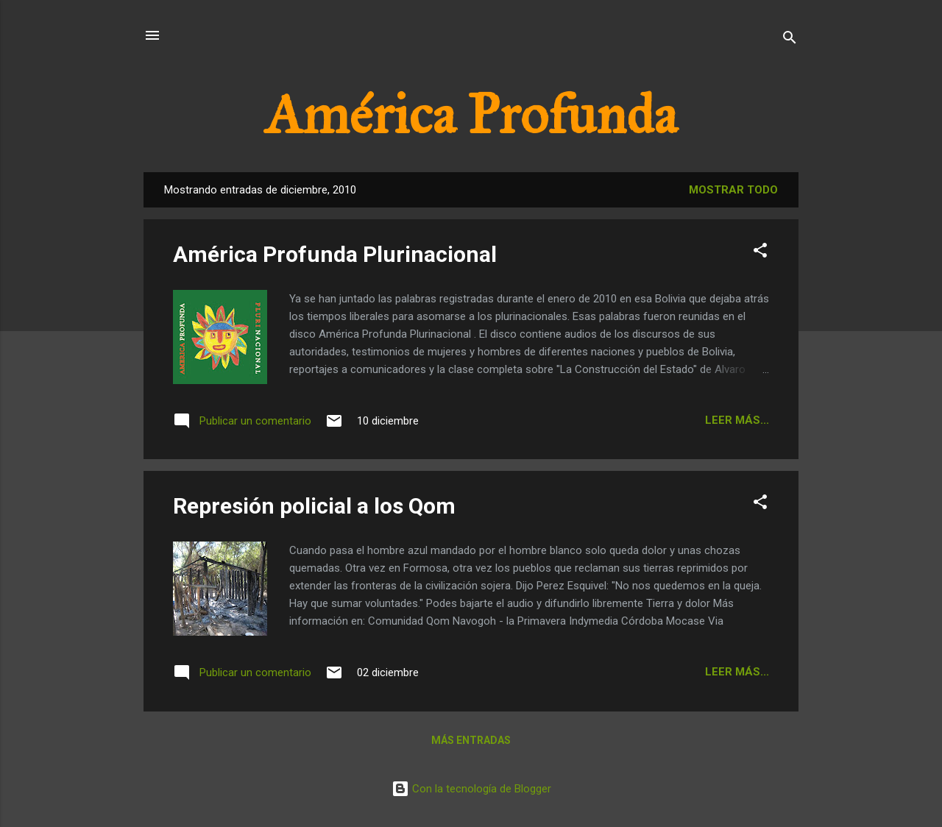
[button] (760, 252)
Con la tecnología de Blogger (471, 788)
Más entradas (471, 740)
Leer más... (737, 420)
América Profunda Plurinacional (335, 254)
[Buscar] (789, 40)
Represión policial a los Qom (314, 506)
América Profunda (471, 115)
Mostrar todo (733, 189)
